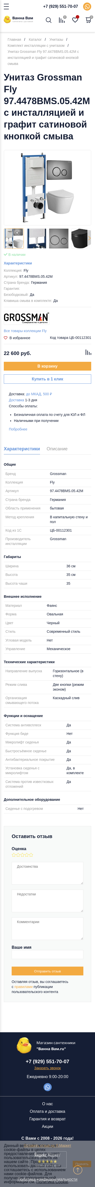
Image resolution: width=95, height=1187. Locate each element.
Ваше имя (21, 947)
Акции (47, 1126)
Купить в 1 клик (47, 379)
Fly (26, 270)
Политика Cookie (52, 1182)
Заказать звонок (47, 1068)
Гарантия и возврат (47, 1119)
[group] (47, 188)
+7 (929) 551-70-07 (60, 6)
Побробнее (18, 429)
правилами (23, 987)
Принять (81, 1164)
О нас (47, 1104)
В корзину (47, 366)
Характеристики (18, 263)
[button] (89, 238)
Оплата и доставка (47, 1111)
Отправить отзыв (47, 971)
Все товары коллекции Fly (25, 331)
